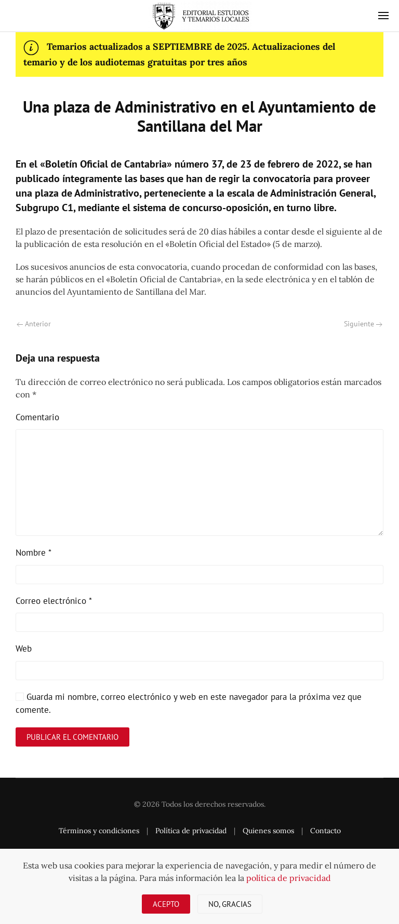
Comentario (37, 417)
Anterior (34, 323)
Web (24, 648)
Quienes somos (268, 830)
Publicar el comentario (72, 737)
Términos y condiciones (99, 830)
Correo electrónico (54, 600)
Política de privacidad (191, 830)
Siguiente (363, 323)
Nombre (33, 552)
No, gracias (229, 904)
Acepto (166, 904)
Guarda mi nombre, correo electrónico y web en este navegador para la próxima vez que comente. (189, 703)
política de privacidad (288, 878)
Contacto (325, 830)
